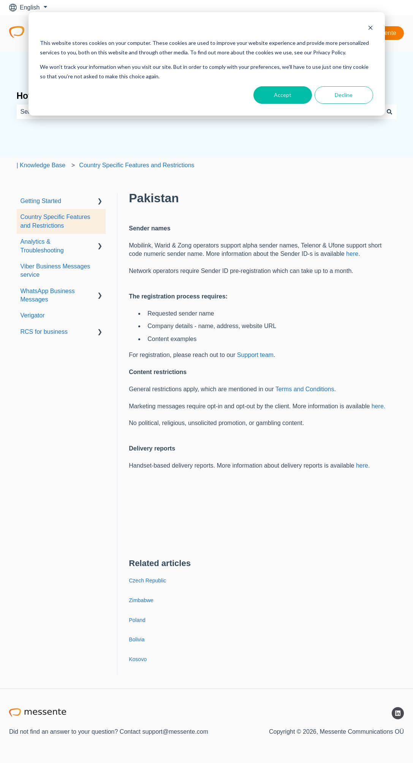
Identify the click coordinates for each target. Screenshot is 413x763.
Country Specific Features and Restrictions (136, 165)
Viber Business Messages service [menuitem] (55, 270)
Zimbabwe (141, 600)
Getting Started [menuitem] (41, 201)
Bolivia (136, 639)
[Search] (389, 112)
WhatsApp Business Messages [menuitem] (48, 295)
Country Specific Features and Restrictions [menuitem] (55, 221)
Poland (137, 620)
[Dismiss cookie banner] (370, 28)
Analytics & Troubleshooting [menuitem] (42, 245)
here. (378, 406)
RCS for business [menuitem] (44, 331)
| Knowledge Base (41, 165)
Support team (255, 355)
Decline (344, 95)
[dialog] (206, 64)
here (352, 254)
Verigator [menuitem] (33, 315)
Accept (282, 95)
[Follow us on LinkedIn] (398, 713)
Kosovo (138, 659)
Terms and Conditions (304, 389)
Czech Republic (147, 580)
